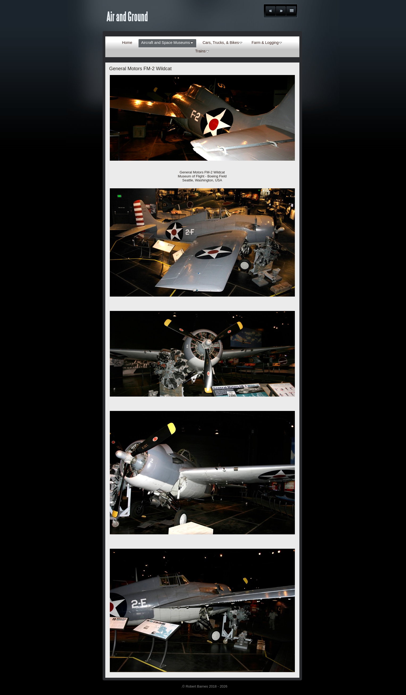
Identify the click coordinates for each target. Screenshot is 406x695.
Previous (270, 11)
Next (281, 11)
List (291, 11)
